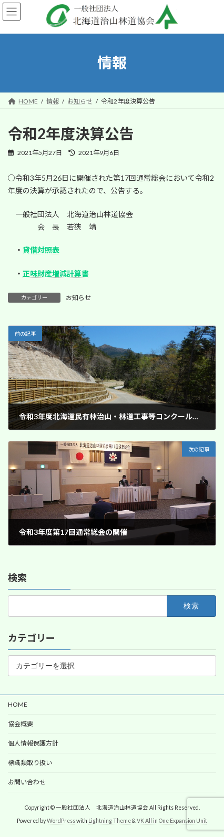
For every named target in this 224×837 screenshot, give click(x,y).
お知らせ (78, 298)
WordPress (61, 821)
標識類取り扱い (30, 763)
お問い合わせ (27, 782)
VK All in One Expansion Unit (172, 821)
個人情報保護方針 (33, 743)
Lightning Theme (109, 821)
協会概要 (20, 724)
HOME (17, 704)
